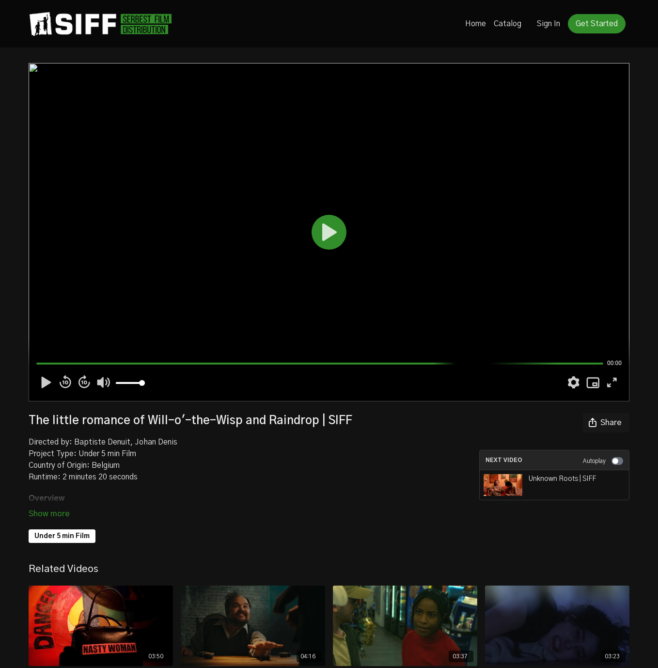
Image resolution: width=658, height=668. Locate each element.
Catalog (507, 24)
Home (475, 24)
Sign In (548, 24)
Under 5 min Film (62, 536)
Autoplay (603, 461)
